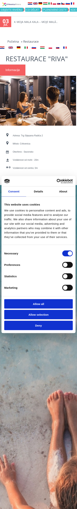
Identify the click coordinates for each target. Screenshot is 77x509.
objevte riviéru (11, 9)
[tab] (12, 70)
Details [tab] (38, 191)
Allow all (38, 303)
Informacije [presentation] (13, 70)
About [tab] (63, 191)
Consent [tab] (14, 191)
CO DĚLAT (32, 9)
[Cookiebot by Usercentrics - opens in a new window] (57, 181)
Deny (38, 325)
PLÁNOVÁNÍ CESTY (54, 9)
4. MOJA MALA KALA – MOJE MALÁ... (36, 22)
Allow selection (38, 314)
